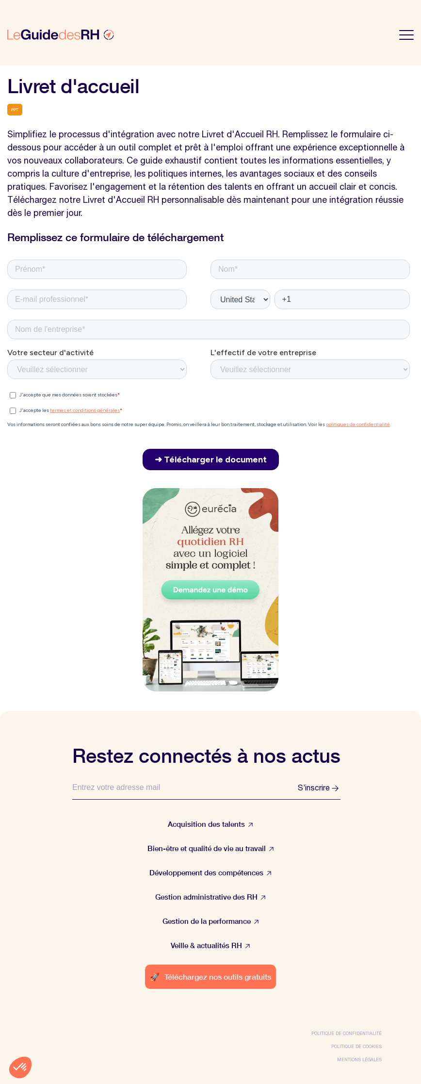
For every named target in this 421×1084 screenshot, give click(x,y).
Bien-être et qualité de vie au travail (210, 848)
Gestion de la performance (210, 921)
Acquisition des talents (210, 824)
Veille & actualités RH (210, 945)
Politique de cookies (356, 1046)
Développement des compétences (210, 872)
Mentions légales (359, 1059)
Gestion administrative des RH (210, 897)
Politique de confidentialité (346, 1033)
